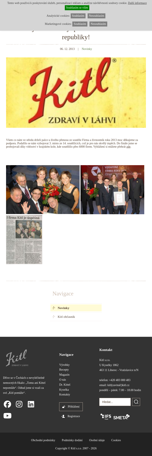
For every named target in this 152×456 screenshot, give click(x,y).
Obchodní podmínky (43, 440)
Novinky (63, 308)
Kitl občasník (66, 316)
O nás (62, 379)
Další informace (137, 3)
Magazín (64, 374)
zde (128, 146)
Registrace (74, 416)
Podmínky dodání (72, 440)
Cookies (116, 440)
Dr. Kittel (64, 384)
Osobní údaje (97, 440)
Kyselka (64, 389)
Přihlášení (73, 406)
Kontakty (64, 394)
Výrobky (64, 364)
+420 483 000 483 (119, 380)
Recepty (64, 369)
